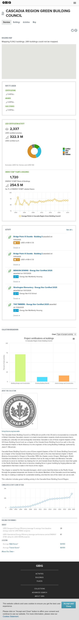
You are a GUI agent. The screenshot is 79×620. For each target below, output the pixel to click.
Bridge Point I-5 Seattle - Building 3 (28, 237)
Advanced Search (39, 592)
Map (34, 22)
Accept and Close (69, 605)
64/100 (62, 544)
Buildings (16, 22)
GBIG (6, 2)
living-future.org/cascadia (11, 431)
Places (39, 581)
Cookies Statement (10, 616)
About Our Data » (8, 551)
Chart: (54, 334)
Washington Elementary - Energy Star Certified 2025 (35, 287)
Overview (6, 22)
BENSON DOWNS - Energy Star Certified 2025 (32, 271)
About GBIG (39, 596)
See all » (69, 230)
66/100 (62, 548)
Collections (39, 589)
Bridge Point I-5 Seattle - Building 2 (28, 254)
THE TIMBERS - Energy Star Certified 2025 (31, 304)
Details (16, 248)
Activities (26, 22)
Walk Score (13, 544)
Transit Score (14, 548)
